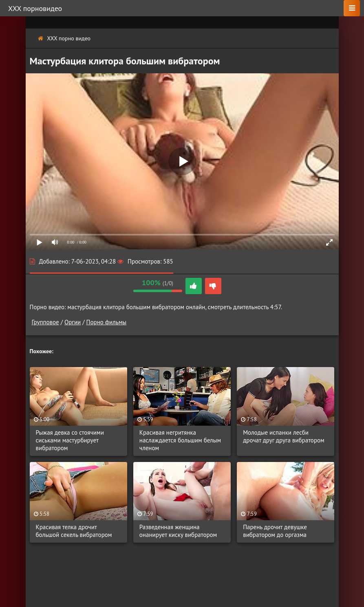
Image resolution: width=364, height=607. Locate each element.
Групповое (45, 322)
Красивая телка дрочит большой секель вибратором (74, 531)
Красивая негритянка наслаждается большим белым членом (180, 440)
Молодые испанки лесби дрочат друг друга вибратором (283, 436)
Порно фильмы (106, 322)
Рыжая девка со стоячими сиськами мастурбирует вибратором (70, 440)
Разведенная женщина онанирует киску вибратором (178, 531)
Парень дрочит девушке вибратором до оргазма (275, 531)
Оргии (72, 322)
